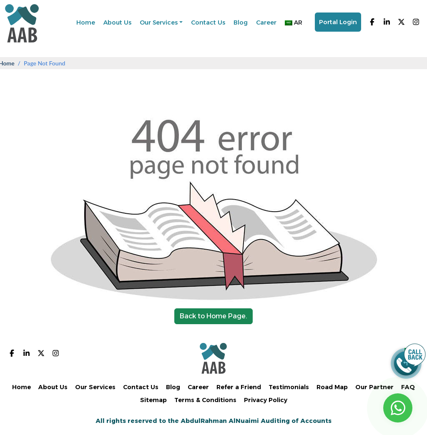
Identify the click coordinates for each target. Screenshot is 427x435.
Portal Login (338, 22)
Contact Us (208, 22)
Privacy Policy (265, 400)
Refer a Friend (238, 387)
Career (266, 22)
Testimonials (289, 387)
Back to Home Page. (213, 316)
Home (85, 22)
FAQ (408, 387)
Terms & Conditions (205, 400)
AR (293, 22)
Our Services (159, 22)
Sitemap (153, 400)
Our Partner (374, 387)
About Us (117, 22)
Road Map (332, 387)
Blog (241, 22)
